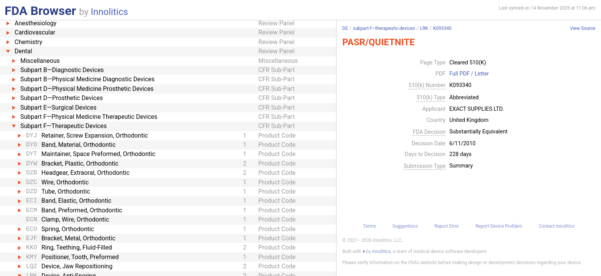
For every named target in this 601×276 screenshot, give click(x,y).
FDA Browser (40, 10)
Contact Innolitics (556, 226)
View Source (582, 28)
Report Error (446, 226)
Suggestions (405, 226)
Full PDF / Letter (469, 74)
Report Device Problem (498, 226)
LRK (424, 28)
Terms (369, 226)
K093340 (442, 28)
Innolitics (109, 12)
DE (345, 28)
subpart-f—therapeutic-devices (384, 28)
